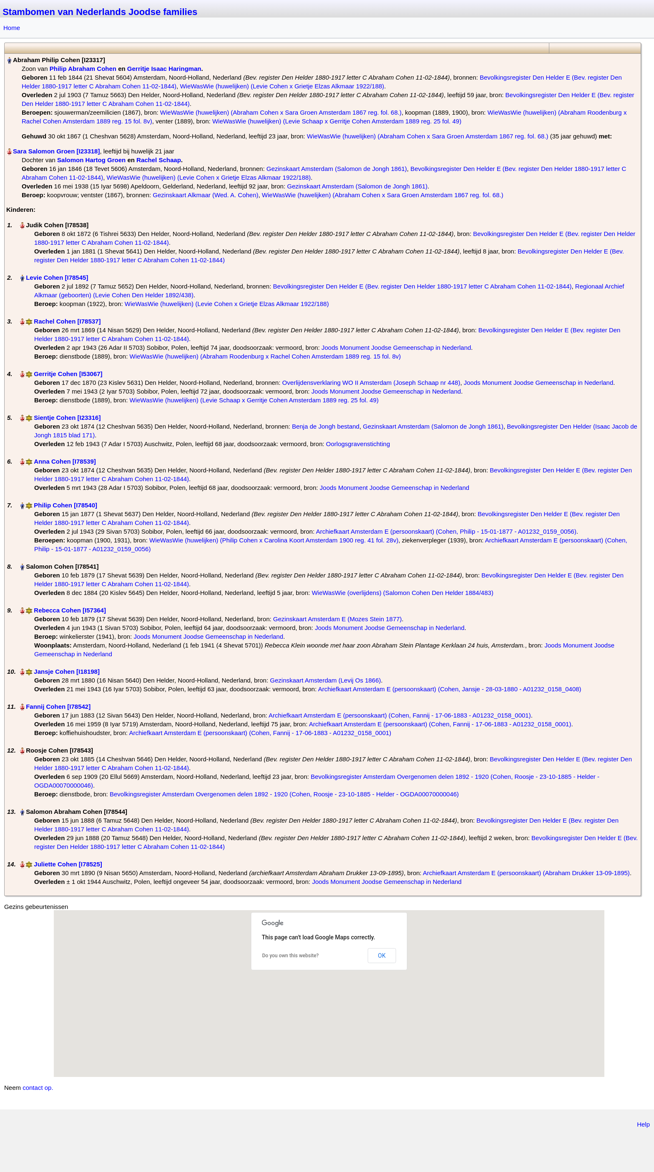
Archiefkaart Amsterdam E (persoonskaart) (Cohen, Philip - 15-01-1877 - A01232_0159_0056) (446, 531)
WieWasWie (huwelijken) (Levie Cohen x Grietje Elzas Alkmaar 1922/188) (282, 86)
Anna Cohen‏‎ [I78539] (65, 461)
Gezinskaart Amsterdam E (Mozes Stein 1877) (337, 618)
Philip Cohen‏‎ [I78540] (65, 505)
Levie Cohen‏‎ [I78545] (57, 277)
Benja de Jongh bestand (326, 426)
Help (643, 1124)
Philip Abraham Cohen (83, 68)
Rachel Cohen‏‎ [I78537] (67, 321)
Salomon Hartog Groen (91, 159)
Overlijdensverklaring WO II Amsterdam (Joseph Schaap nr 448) (371, 382)
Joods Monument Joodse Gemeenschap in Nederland (396, 347)
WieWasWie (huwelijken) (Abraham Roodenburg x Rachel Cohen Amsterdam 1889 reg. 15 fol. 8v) (265, 356)
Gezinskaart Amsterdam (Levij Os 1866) (325, 680)
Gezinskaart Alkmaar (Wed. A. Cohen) (205, 194)
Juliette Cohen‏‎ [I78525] (68, 864)
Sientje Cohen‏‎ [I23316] (67, 417)
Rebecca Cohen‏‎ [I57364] (70, 610)
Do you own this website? (290, 956)
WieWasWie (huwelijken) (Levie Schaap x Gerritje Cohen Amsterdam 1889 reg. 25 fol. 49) (336, 121)
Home (11, 27)
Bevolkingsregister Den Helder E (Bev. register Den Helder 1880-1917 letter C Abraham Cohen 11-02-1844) (422, 286)
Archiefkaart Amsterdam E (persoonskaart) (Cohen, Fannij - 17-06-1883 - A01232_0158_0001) (400, 715)
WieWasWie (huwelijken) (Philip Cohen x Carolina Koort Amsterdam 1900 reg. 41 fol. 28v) (273, 540)
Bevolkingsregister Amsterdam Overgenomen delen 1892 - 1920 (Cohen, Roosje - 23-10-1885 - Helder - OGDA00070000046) (284, 794)
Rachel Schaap (158, 159)
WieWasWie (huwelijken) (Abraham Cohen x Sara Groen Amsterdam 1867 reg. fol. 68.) (281, 112)
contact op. (38, 1087)
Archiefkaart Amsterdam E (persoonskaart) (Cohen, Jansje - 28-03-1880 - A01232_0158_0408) (449, 689)
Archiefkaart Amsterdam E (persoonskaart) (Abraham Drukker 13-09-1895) (526, 872)
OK (381, 955)
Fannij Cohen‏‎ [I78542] (58, 706)
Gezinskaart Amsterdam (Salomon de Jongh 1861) (337, 168)
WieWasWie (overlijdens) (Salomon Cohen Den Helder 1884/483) (402, 592)
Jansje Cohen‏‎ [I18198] (67, 671)
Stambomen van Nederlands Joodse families (100, 12)
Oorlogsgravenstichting (358, 443)
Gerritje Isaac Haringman (164, 68)
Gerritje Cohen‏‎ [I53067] (68, 373)
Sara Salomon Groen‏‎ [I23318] (56, 151)
